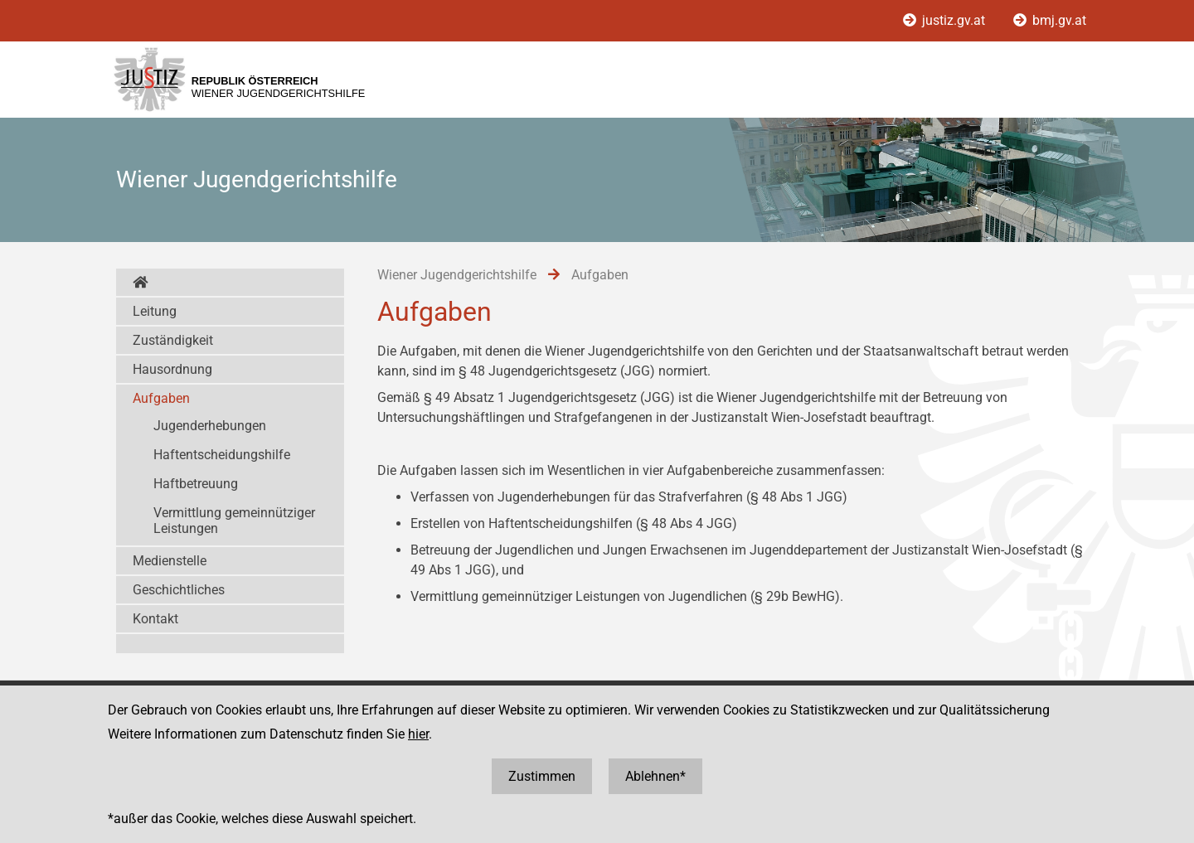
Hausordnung (172, 369)
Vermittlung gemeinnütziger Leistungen (234, 520)
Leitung (155, 311)
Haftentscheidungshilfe (221, 455)
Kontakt (155, 619)
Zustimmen (541, 776)
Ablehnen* (655, 776)
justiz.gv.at (945, 20)
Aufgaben (161, 398)
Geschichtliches (179, 590)
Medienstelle (169, 561)
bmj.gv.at (1049, 20)
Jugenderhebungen (209, 426)
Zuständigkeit (173, 340)
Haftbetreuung (195, 484)
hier (418, 734)
